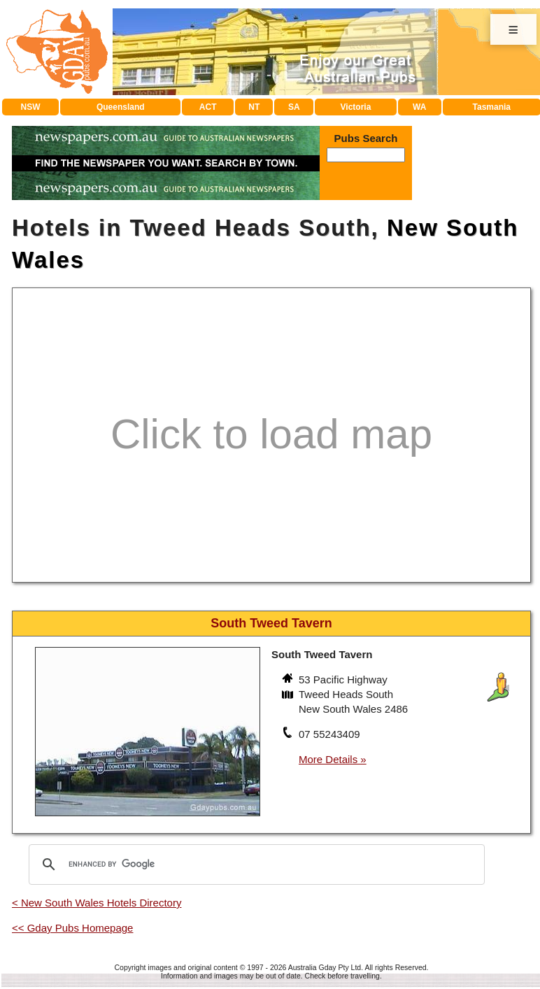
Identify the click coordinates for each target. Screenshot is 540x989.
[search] (255, 864)
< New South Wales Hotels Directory (96, 903)
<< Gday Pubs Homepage (72, 928)
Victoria (356, 107)
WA (419, 107)
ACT (208, 107)
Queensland (121, 107)
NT (254, 107)
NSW (31, 107)
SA (294, 107)
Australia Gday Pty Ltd (324, 967)
